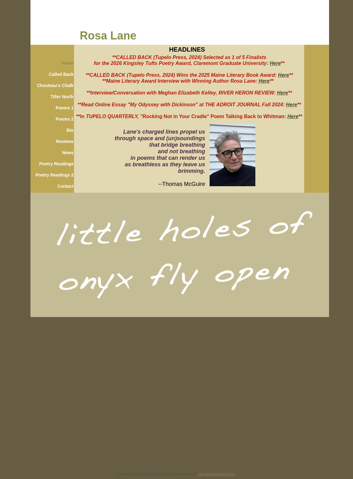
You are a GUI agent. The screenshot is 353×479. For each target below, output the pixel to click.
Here (275, 63)
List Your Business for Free (216, 474)
